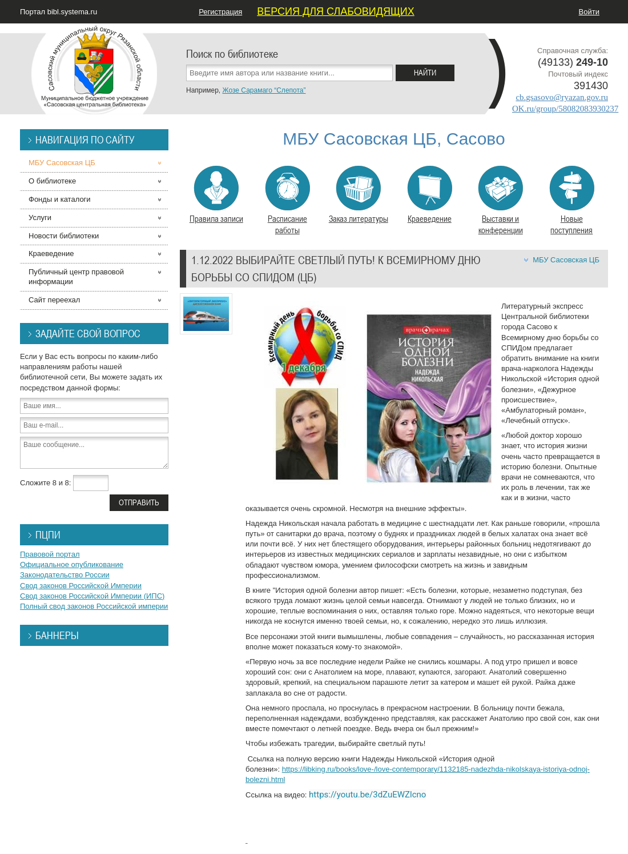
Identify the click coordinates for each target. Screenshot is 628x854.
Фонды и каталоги (60, 199)
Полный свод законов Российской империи (94, 606)
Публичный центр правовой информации (76, 277)
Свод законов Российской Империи (81, 585)
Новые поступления (571, 201)
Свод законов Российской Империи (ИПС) (92, 596)
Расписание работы (287, 201)
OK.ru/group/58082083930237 (565, 108)
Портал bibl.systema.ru (58, 11)
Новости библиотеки (64, 236)
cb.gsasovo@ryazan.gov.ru (562, 97)
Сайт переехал (54, 300)
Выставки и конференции (500, 201)
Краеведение (429, 195)
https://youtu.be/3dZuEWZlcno (367, 794)
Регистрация (220, 11)
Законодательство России (65, 574)
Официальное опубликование (71, 564)
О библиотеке (52, 181)
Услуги (40, 217)
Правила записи (216, 195)
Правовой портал (50, 554)
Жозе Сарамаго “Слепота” (263, 90)
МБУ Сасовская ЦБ (566, 260)
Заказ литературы (358, 195)
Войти (589, 11)
